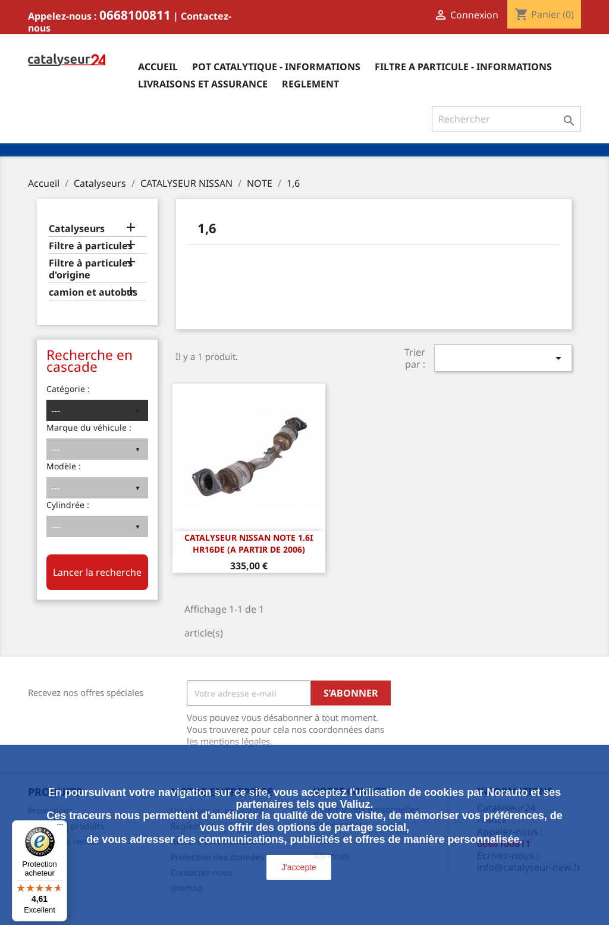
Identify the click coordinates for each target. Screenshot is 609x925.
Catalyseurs (77, 228)
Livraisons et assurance (203, 83)
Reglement (310, 83)
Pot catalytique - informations (276, 66)
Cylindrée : (67, 504)
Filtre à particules (91, 246)
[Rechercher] (506, 118)
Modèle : (63, 466)
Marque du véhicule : (88, 427)
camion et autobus (93, 292)
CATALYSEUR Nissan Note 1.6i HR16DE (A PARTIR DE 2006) (248, 543)
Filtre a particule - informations (463, 66)
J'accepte (298, 867)
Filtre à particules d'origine (91, 269)
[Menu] (60, 827)
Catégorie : (68, 388)
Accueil (158, 66)
